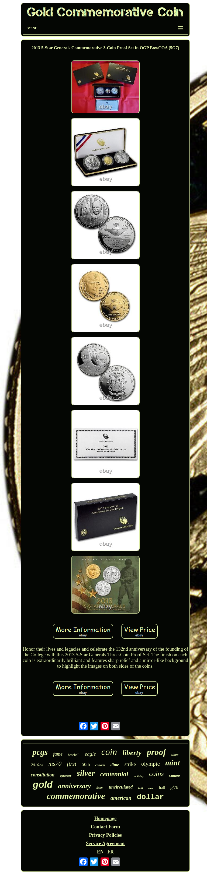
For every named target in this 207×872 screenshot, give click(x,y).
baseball (74, 755)
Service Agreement (105, 843)
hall (140, 788)
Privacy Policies (105, 835)
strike (130, 764)
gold (43, 784)
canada (100, 765)
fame (58, 754)
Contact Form (105, 826)
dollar (150, 797)
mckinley (139, 776)
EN (100, 852)
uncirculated (121, 787)
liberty (131, 753)
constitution (42, 775)
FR (110, 852)
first (71, 763)
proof (156, 752)
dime (115, 764)
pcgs (40, 752)
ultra (174, 755)
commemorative (76, 796)
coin (109, 752)
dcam (99, 788)
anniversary (74, 786)
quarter (65, 775)
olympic (150, 764)
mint (172, 762)
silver (86, 773)
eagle (90, 754)
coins (156, 774)
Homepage (105, 818)
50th (86, 764)
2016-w (37, 765)
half (162, 788)
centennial (114, 774)
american (121, 798)
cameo (174, 775)
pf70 (174, 787)
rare (150, 788)
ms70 (54, 763)
